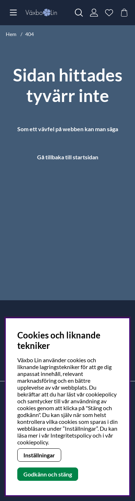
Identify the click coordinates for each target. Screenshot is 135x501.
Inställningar (39, 455)
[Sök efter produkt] (78, 12)
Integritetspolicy (70, 435)
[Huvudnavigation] (13, 12)
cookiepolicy (32, 442)
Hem (11, 34)
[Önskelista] (109, 12)
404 (29, 34)
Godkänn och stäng (47, 474)
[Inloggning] (94, 12)
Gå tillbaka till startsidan (67, 157)
